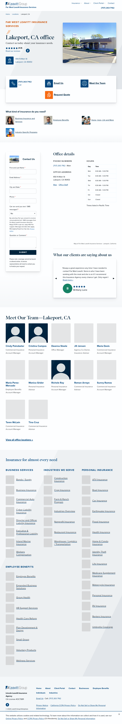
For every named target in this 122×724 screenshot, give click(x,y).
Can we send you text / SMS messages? (20, 208)
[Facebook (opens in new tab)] (29, 50)
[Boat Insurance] (99, 490)
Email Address (15, 177)
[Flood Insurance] (99, 522)
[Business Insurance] (23, 490)
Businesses (84, 688)
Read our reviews (13, 51)
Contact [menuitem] (111, 3)
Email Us (39, 698)
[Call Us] (25, 83)
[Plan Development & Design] (23, 629)
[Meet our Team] (97, 83)
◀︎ (56, 278)
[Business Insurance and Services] (23, 120)
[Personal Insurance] (99, 595)
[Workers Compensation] (23, 553)
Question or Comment (18, 235)
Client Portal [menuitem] (98, 3)
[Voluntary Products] (23, 650)
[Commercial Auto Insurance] (23, 500)
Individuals (40, 693)
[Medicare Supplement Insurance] (99, 574)
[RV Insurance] (99, 606)
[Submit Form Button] (23, 252)
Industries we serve (59, 470)
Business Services (19, 470)
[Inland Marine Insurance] (23, 543)
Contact (72, 688)
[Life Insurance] (99, 564)
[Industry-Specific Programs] (23, 132)
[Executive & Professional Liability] (23, 532)
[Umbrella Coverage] (99, 627)
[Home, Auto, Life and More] (99, 120)
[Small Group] (23, 639)
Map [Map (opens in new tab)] (55, 185)
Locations (15, 14)
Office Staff (63, 185)
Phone (12, 197)
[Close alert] (119, 714)
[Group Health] (23, 597)
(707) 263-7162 (59, 165)
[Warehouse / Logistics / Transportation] (61, 543)
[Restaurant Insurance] (61, 532)
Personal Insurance (97, 470)
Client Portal (59, 688)
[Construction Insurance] (61, 479)
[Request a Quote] (61, 95)
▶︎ (114, 278)
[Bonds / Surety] (23, 479)
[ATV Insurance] (99, 479)
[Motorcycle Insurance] (99, 585)
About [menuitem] (86, 3)
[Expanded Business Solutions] (23, 587)
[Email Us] (61, 83)
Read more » (68, 280)
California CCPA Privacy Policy (63, 705)
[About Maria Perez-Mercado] (15, 381)
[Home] (16, 688)
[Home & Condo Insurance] (99, 543)
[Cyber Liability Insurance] (23, 511)
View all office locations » (19, 439)
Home (8, 14)
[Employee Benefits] (61, 120)
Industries (53, 693)
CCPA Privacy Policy (35, 718)
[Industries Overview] (61, 511)
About (47, 688)
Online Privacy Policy (14, 718)
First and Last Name (17, 168)
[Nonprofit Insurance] (61, 522)
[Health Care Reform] (23, 618)
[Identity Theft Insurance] (99, 553)
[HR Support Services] (23, 608)
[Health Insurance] (99, 532)
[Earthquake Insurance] (99, 511)
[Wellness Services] (23, 660)
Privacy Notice (42, 705)
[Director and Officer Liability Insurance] (23, 522)
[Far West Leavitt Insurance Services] (16, 4)
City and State (15, 187)
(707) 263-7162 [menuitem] (107, 8)
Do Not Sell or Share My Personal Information (76, 718)
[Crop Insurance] (61, 490)
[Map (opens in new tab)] (32, 60)
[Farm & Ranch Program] (61, 500)
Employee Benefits (20, 566)
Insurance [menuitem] (76, 3)
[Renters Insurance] (99, 616)
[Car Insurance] (99, 500)
